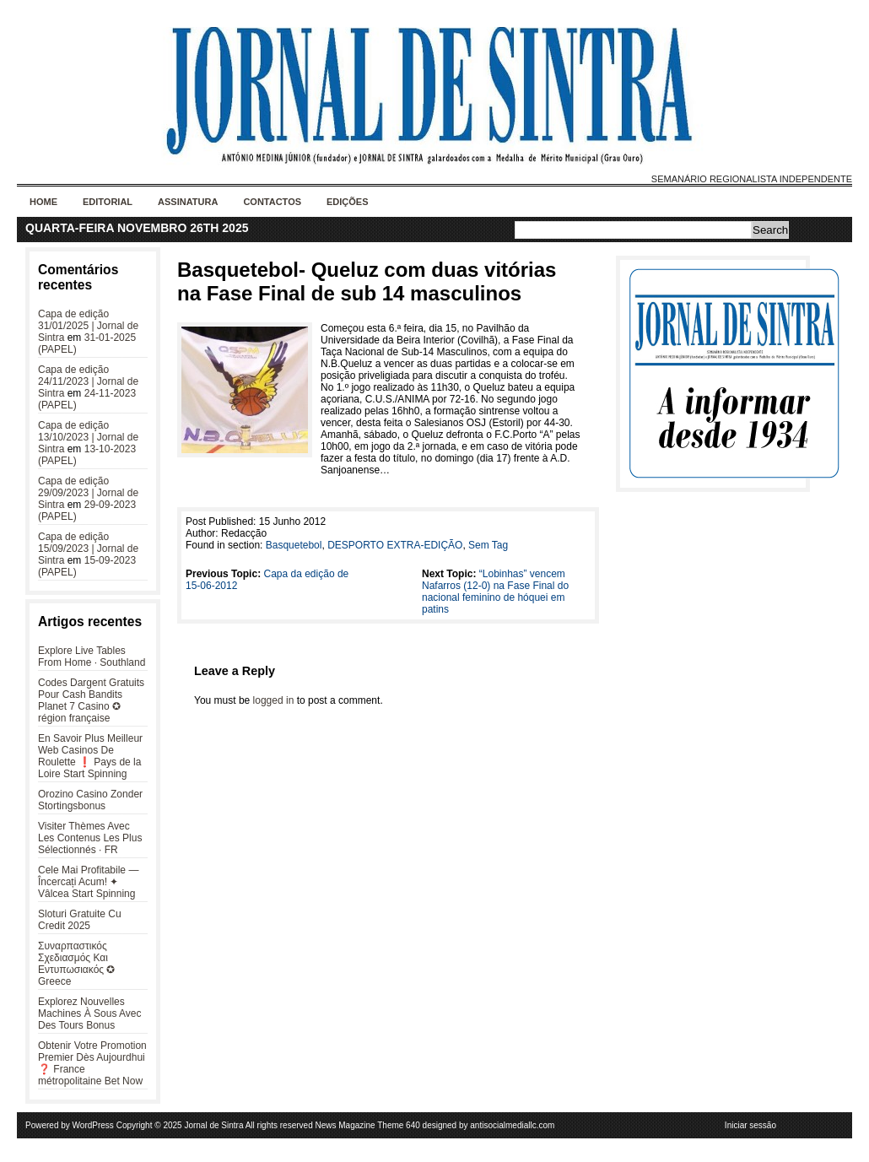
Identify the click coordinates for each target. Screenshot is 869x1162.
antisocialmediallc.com (512, 1125)
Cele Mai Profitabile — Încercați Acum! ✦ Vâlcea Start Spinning (88, 882)
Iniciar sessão (750, 1125)
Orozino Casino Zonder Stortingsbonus (90, 800)
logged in (273, 700)
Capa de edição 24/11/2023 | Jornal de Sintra (88, 381)
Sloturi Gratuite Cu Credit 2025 (79, 920)
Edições (348, 202)
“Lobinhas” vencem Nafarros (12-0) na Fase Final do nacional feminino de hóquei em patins (495, 591)
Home (43, 202)
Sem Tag (488, 545)
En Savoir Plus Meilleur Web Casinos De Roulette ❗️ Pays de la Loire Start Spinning (90, 756)
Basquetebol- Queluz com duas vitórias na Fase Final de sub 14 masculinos (366, 281)
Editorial (107, 202)
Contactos (272, 202)
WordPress (93, 1125)
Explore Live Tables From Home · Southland (91, 656)
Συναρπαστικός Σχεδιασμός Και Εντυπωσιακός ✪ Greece (76, 963)
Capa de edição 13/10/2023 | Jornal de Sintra (88, 437)
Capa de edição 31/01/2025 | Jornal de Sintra (88, 325)
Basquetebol (294, 545)
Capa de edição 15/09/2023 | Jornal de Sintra (88, 548)
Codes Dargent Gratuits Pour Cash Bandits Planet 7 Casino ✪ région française (91, 700)
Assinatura (188, 202)
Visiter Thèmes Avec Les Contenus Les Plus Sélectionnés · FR (90, 838)
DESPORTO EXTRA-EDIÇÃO (394, 545)
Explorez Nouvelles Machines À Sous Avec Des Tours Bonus (90, 1013)
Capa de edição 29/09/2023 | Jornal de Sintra (88, 493)
